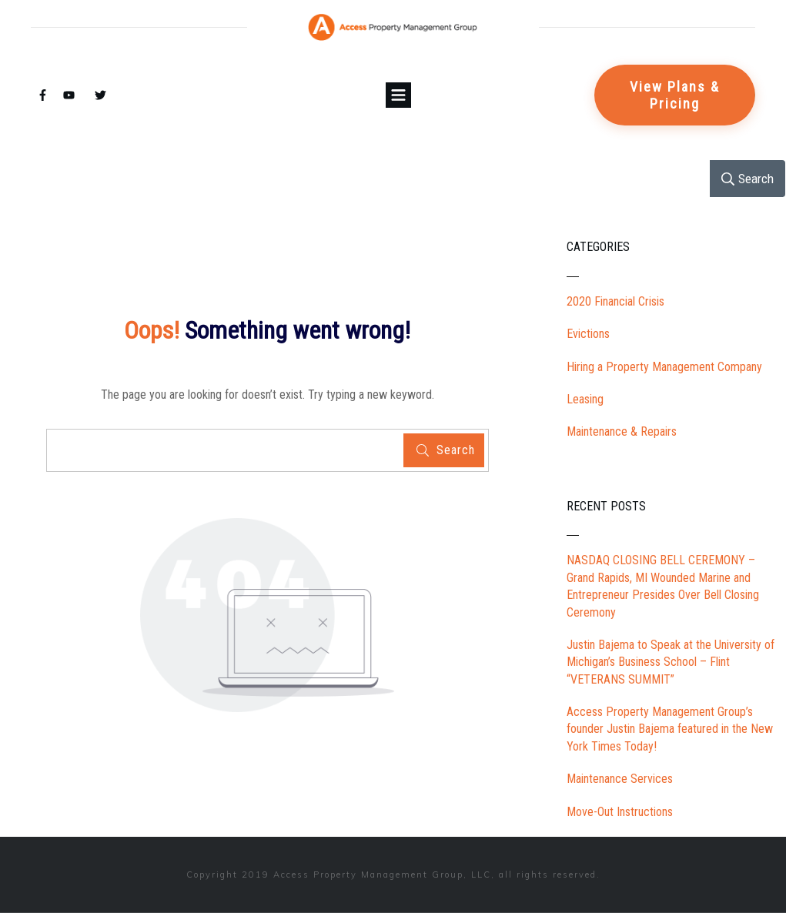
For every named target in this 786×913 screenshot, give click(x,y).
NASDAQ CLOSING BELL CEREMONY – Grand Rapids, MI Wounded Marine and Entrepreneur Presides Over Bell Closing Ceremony (663, 586)
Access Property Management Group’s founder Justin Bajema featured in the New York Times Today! (670, 729)
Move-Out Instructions (620, 811)
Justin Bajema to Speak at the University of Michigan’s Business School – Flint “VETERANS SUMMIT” (670, 662)
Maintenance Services (620, 778)
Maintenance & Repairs (622, 431)
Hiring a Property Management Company (664, 367)
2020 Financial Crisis (615, 301)
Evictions (588, 333)
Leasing (585, 399)
